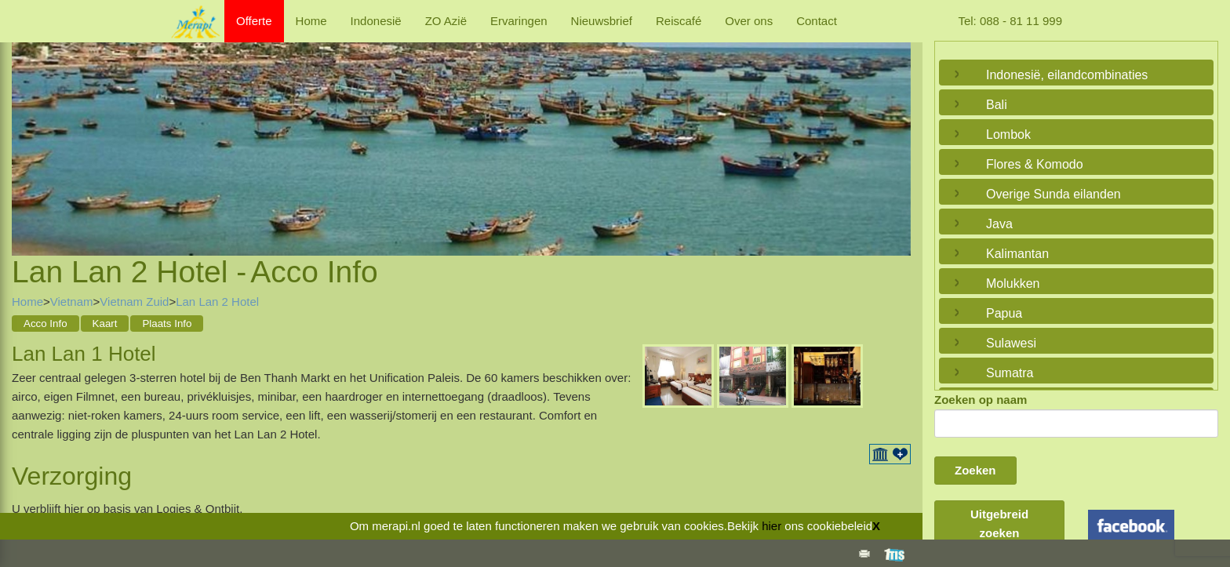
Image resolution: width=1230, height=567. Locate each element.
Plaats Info (166, 323)
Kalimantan (1017, 253)
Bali (996, 104)
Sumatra (1009, 373)
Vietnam (71, 301)
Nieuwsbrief (601, 20)
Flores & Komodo (1034, 164)
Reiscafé (678, 20)
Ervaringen (519, 20)
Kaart (105, 323)
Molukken (1012, 283)
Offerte (254, 20)
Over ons (749, 20)
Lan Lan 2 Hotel (217, 301)
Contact (816, 20)
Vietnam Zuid (134, 301)
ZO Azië (446, 20)
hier (771, 525)
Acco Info (45, 323)
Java (999, 224)
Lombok (1008, 134)
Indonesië (376, 20)
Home (311, 20)
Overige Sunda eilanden (1053, 194)
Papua (1004, 313)
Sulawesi (1011, 343)
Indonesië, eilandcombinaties (1067, 75)
